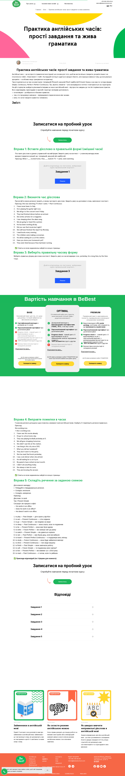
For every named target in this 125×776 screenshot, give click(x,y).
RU (111, 6)
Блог (44, 9)
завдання (58, 763)
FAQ (56, 761)
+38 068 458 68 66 (107, 1)
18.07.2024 (17, 722)
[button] (62, 140)
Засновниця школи (27, 63)
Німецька (32, 759)
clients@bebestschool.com (104, 3)
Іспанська (32, 761)
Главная (38, 9)
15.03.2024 (84, 722)
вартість (45, 759)
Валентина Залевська (29, 61)
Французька (33, 765)
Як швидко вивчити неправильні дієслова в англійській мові (94, 728)
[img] (29, 705)
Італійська (32, 763)
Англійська (32, 757)
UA (108, 6)
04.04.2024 (51, 722)
